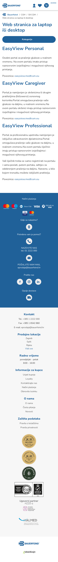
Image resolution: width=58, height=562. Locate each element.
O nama (29, 403)
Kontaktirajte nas (29, 383)
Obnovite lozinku (29, 391)
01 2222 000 (31, 250)
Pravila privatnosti (29, 427)
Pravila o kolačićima (29, 423)
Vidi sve (29, 348)
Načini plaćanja (29, 387)
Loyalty (29, 378)
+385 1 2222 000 (31, 319)
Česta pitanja (29, 407)
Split (29, 341)
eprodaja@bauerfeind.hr (29, 267)
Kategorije (27, 39)
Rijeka (29, 345)
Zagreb (29, 338)
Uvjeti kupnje (29, 374)
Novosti (29, 411)
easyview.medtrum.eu (27, 76)
